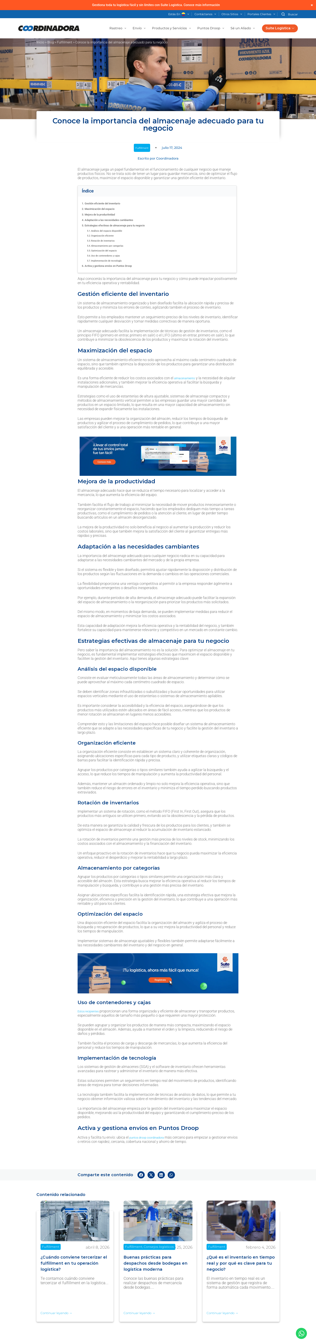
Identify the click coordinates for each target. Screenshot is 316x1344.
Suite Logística (280, 28)
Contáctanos (206, 14)
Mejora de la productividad (104, 214)
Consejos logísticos (159, 1247)
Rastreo (118, 28)
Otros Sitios (232, 14)
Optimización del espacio (110, 250)
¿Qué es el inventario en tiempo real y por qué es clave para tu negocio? (238, 1263)
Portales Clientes (262, 14)
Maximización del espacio (104, 209)
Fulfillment (64, 42)
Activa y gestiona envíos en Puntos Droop (115, 266)
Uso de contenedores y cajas (112, 255)
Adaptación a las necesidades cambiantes (115, 220)
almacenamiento (187, 378)
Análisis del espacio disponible (114, 230)
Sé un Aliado (243, 28)
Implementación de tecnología (113, 260)
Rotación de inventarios (109, 240)
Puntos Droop (211, 28)
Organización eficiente (108, 235)
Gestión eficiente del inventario (107, 203)
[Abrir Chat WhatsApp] (301, 1333)
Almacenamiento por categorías (114, 245)
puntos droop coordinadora (151, 1137)
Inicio (40, 42)
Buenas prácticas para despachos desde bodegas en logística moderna (158, 1263)
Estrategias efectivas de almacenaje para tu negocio (123, 225)
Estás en (179, 14)
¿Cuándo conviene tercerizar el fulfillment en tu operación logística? (74, 1263)
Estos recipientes (91, 1011)
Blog (50, 42)
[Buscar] (290, 14)
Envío (140, 28)
